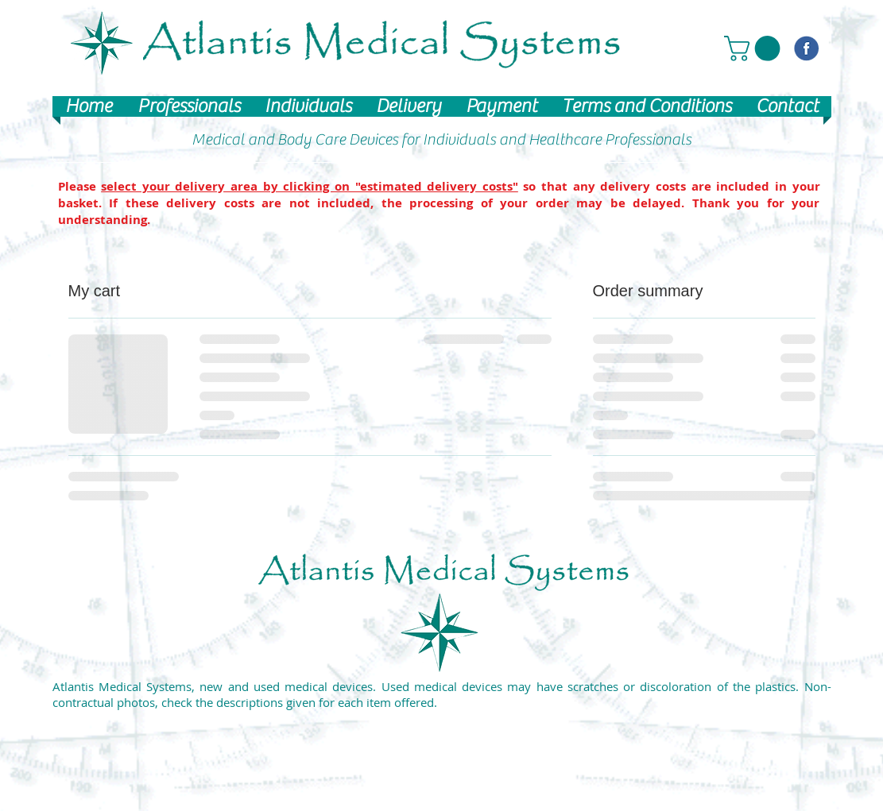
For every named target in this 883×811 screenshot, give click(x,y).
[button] (755, 48)
